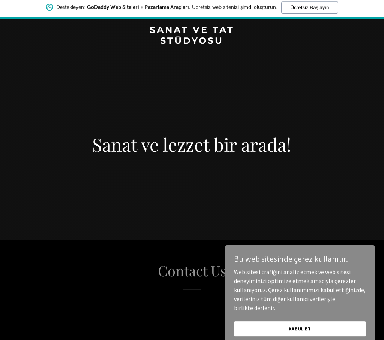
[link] (192, 41)
